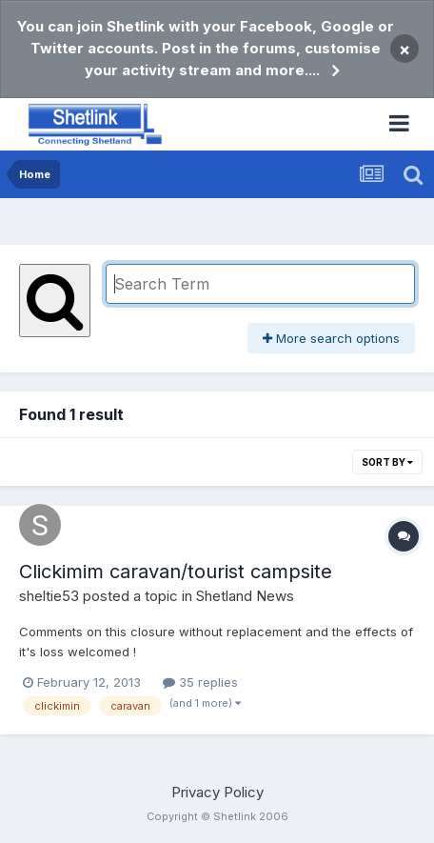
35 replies (200, 682)
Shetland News (245, 596)
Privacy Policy (217, 792)
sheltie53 (49, 596)
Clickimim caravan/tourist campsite (175, 571)
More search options (331, 338)
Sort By (387, 462)
